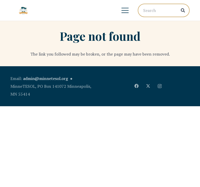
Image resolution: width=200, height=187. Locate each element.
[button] (125, 10)
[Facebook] (136, 86)
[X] (148, 86)
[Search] (164, 10)
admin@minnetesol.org (45, 78)
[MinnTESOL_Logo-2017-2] (23, 10)
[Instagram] (160, 86)
